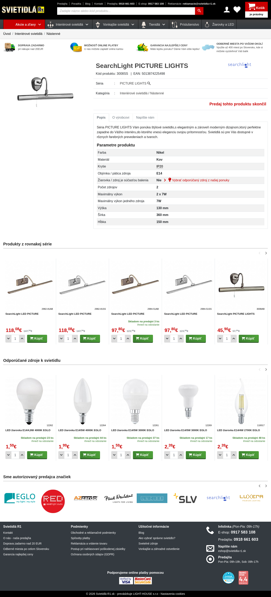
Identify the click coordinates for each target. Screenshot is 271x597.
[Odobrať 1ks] (8, 339)
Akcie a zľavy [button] (28, 24)
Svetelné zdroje (148, 543)
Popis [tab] (101, 117)
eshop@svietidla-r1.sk (232, 551)
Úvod (7, 33)
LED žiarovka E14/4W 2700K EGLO (238, 430)
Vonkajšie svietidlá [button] (115, 25)
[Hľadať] (199, 11)
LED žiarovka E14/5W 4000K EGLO (79, 430)
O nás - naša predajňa (17, 538)
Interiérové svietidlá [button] (69, 25)
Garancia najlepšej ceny (18, 554)
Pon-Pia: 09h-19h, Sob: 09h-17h (238, 561)
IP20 (159, 166)
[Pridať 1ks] (22, 339)
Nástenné (53, 33)
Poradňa (76, 3)
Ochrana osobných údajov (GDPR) (92, 554)
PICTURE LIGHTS (135, 83)
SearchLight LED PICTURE (21, 313)
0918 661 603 (120, 3)
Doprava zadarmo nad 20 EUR (22, 543)
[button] (260, 253)
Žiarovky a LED (219, 25)
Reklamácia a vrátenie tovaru (89, 543)
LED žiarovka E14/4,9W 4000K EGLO (28, 430)
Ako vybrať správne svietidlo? (157, 538)
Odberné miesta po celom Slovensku (26, 549)
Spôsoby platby (80, 538)
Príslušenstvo (185, 25)
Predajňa (62, 3)
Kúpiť (36, 338)
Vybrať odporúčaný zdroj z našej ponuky (195, 180)
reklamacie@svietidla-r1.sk (191, 3)
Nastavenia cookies (173, 593)
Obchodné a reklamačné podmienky (93, 532)
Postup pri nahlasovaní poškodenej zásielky (98, 549)
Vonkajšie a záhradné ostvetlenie (159, 549)
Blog (87, 3)
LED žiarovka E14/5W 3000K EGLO (132, 430)
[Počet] (15, 339)
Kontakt (98, 3)
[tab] (101, 117)
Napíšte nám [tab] (145, 117)
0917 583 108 (151, 3)
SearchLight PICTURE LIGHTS (236, 313)
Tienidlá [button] (154, 25)
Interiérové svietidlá (28, 33)
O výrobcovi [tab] (120, 117)
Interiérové (134, 93)
